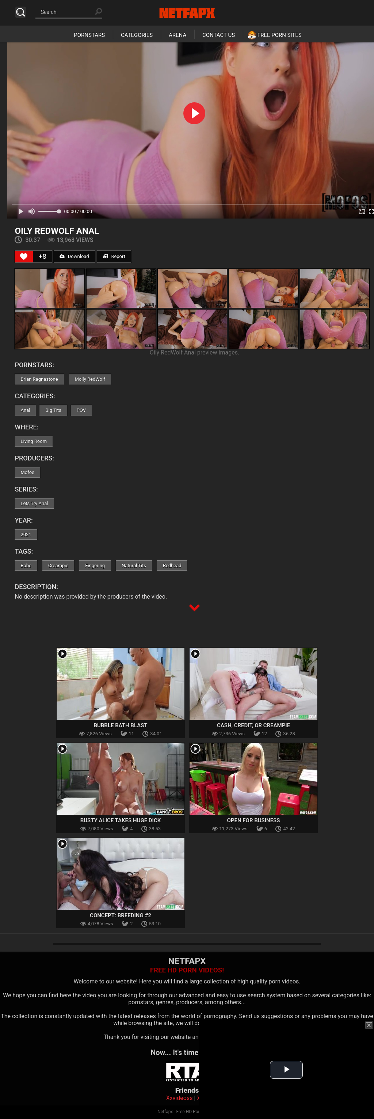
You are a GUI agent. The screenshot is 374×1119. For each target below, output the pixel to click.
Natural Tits (134, 565)
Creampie (58, 565)
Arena (177, 35)
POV (81, 410)
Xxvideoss (179, 1098)
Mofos (27, 472)
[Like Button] (24, 256)
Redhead (172, 565)
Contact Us (218, 35)
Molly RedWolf (90, 379)
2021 (25, 534)
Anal (25, 410)
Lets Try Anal (34, 503)
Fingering (95, 565)
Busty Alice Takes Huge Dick (120, 820)
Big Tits (53, 410)
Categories (137, 35)
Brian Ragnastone (39, 379)
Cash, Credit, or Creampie (253, 725)
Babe (25, 565)
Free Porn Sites (279, 35)
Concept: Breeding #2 (120, 915)
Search (20, 12)
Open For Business (253, 820)
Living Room (33, 441)
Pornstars (89, 35)
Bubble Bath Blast (120, 725)
